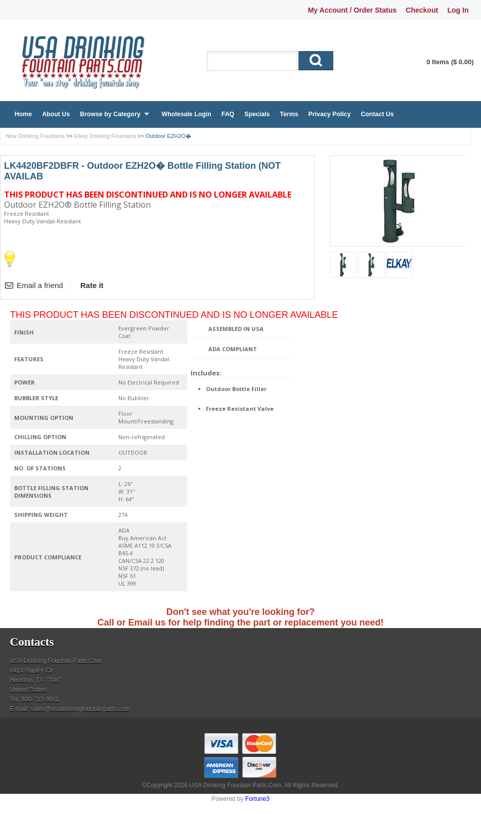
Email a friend (40, 285)
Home (23, 114)
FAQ (228, 114)
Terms (289, 114)
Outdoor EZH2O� (168, 136)
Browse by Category (110, 114)
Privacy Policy (330, 114)
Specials (257, 114)
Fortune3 (257, 798)
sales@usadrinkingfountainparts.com (80, 708)
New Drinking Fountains (35, 136)
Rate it (92, 285)
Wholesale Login (186, 114)
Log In (457, 10)
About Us (56, 114)
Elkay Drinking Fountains (105, 136)
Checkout (422, 10)
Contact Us (377, 114)
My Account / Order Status (352, 10)
